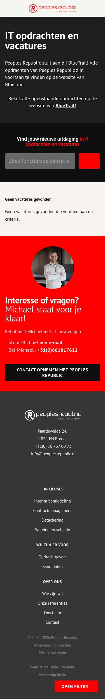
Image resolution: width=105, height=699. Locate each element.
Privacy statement (52, 652)
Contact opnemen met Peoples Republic (52, 372)
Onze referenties (52, 603)
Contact (52, 622)
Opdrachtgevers (52, 556)
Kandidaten (52, 566)
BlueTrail (64, 105)
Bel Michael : (43, 350)
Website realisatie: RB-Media (52, 667)
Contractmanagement (52, 510)
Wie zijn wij (52, 593)
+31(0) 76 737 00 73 (53, 446)
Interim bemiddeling (52, 501)
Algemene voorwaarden (52, 645)
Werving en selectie (52, 529)
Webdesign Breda (52, 675)
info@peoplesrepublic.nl (53, 453)
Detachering (53, 520)
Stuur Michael (35, 342)
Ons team (52, 612)
